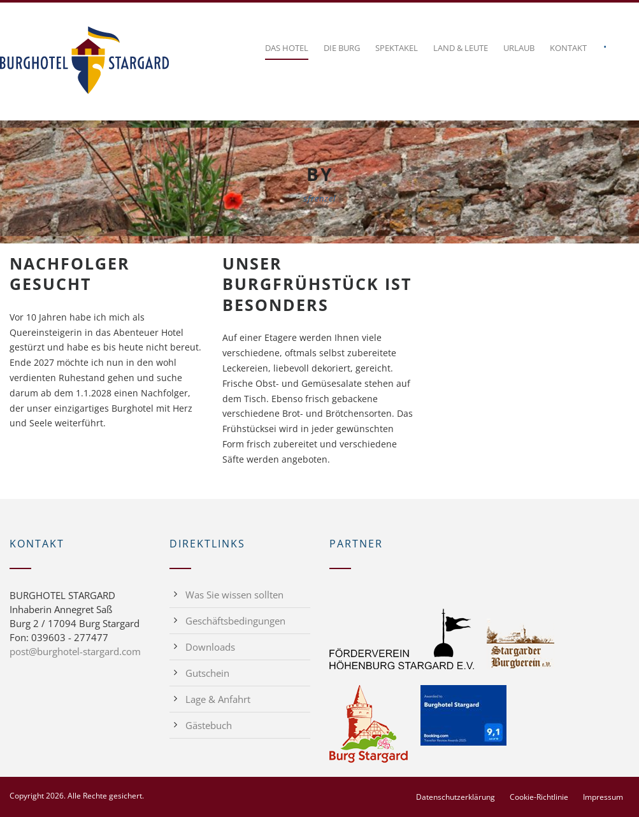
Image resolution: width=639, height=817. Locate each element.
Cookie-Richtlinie (539, 797)
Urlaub (519, 48)
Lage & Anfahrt (217, 699)
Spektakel (396, 48)
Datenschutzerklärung (455, 797)
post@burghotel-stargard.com (75, 651)
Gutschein (207, 673)
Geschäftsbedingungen (235, 620)
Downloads (210, 646)
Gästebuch (208, 725)
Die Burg (342, 48)
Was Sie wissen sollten (234, 594)
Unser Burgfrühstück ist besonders (317, 283)
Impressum (603, 797)
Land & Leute (460, 48)
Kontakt (568, 48)
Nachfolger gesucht (70, 273)
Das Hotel (286, 48)
